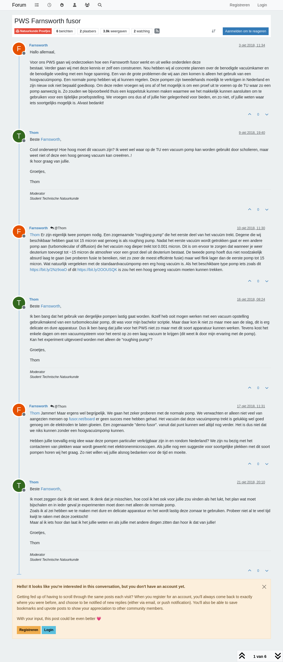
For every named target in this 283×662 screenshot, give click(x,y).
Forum (19, 5)
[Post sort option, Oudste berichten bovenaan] (213, 31)
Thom (33, 133)
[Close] (264, 586)
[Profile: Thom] (35, 235)
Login (48, 630)
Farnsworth (38, 45)
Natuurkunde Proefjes (33, 31)
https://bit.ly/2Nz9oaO (48, 269)
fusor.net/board (82, 419)
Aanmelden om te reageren (245, 31)
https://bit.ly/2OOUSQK (97, 269)
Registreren (28, 630)
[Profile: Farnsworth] (50, 139)
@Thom (58, 228)
